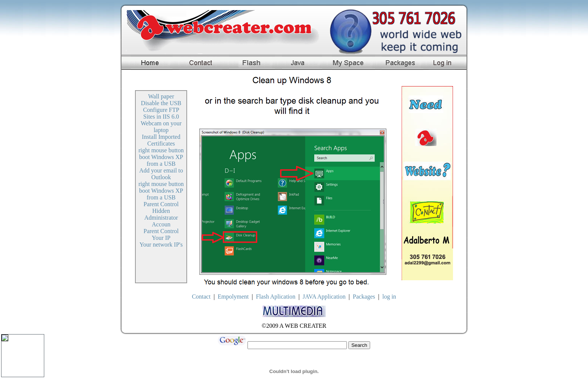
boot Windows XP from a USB (161, 160)
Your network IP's (161, 244)
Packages (364, 296)
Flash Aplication (275, 296)
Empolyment (233, 296)
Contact (201, 296)
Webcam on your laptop (161, 126)
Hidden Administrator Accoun (161, 217)
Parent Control (161, 204)
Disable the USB (161, 103)
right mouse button (161, 150)
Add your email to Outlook (161, 173)
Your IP (161, 238)
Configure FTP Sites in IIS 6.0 (161, 113)
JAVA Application (324, 296)
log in (389, 296)
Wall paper (161, 96)
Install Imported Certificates (161, 140)
